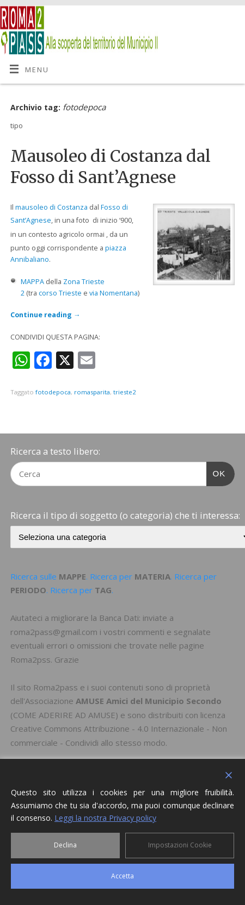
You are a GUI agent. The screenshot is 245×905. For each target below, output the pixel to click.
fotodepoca (53, 392)
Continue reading (45, 314)
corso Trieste (60, 293)
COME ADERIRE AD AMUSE (64, 714)
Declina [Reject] (65, 845)
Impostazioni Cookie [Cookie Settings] (180, 845)
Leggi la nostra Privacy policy (105, 818)
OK (216, 472)
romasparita (92, 392)
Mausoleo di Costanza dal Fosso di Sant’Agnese (110, 166)
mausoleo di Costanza (51, 207)
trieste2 (124, 392)
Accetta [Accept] (122, 876)
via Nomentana (113, 293)
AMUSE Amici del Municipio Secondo (149, 700)
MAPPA (32, 281)
